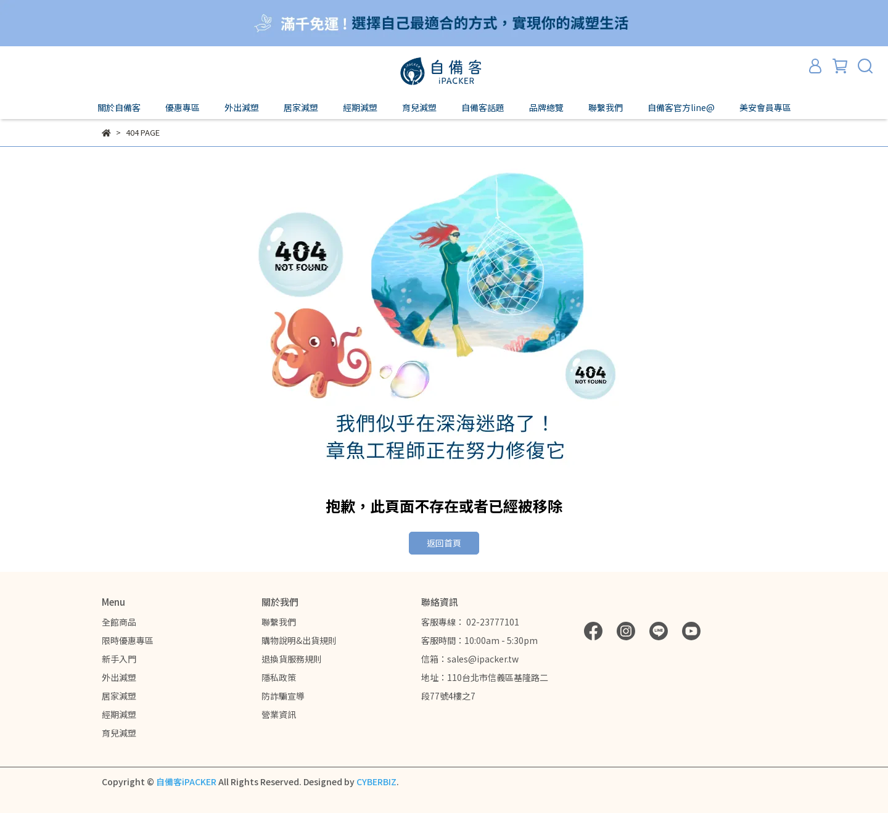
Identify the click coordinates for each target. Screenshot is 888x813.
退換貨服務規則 (291, 659)
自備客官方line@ (681, 107)
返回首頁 (444, 543)
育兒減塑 (119, 733)
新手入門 (119, 659)
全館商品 (119, 622)
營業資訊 (278, 714)
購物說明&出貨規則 (299, 640)
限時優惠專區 (128, 640)
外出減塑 (119, 677)
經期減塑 (119, 714)
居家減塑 (119, 696)
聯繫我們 (278, 622)
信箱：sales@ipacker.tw (470, 659)
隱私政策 (278, 677)
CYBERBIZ (376, 781)
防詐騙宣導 (283, 696)
